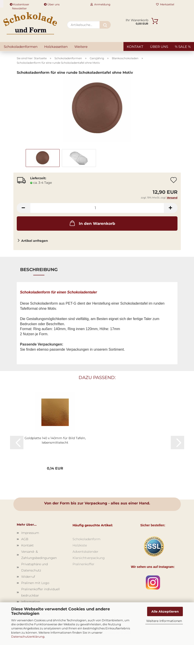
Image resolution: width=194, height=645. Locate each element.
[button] (23, 208)
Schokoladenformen (21, 46)
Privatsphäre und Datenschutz (34, 567)
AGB (24, 539)
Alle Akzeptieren (165, 611)
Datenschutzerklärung (27, 636)
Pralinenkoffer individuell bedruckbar (40, 592)
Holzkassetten (56, 46)
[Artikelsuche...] (105, 25)
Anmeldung (100, 4)
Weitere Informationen (164, 621)
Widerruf (28, 577)
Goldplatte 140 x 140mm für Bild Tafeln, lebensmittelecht (55, 440)
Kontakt (135, 46)
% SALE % (183, 46)
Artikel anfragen (34, 241)
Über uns (52, 4)
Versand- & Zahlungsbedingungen (39, 555)
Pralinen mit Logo (35, 583)
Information (30, 602)
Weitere (81, 46)
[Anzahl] (97, 208)
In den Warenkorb (92, 223)
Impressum (30, 533)
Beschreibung (39, 269)
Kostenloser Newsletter (19, 5)
